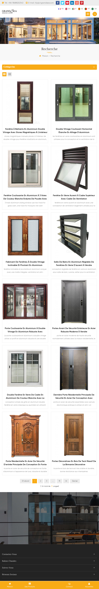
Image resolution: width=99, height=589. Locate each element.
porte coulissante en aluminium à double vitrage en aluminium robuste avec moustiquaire (25, 330)
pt (87, 9)
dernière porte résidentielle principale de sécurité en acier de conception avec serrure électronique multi (73, 397)
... (52, 481)
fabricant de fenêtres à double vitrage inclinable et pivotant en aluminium (25, 263)
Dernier (75, 481)
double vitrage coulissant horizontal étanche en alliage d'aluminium (74, 130)
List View (10, 74)
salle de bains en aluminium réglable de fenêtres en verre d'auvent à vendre (74, 263)
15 (59, 481)
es (80, 9)
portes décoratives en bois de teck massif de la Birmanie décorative (74, 463)
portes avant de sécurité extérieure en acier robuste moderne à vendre (74, 330)
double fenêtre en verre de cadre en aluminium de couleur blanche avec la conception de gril (25, 397)
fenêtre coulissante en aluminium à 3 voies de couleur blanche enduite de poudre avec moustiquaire (25, 198)
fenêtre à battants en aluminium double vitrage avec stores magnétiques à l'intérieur (25, 130)
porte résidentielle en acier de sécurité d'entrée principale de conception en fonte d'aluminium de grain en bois (25, 463)
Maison (43, 56)
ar (94, 9)
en (67, 9)
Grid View (4, 74)
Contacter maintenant (49, 526)
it (74, 9)
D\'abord (25, 481)
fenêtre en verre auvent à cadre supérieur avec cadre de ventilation (74, 197)
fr (61, 9)
